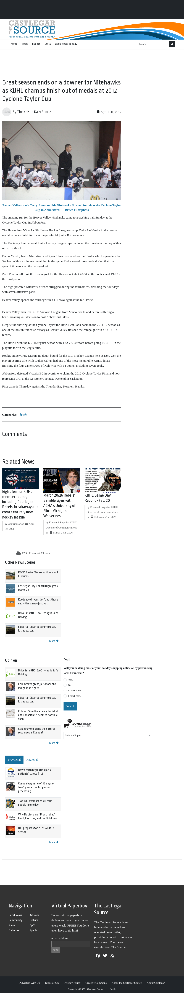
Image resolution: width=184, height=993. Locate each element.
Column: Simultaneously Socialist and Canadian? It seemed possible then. (38, 715)
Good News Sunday (66, 43)
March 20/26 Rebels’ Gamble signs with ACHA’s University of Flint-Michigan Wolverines (59, 505)
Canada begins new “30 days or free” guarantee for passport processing (36, 787)
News (25, 43)
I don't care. (74, 695)
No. (70, 685)
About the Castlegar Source (127, 982)
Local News (15, 915)
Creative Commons (96, 982)
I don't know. (75, 690)
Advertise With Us (29, 982)
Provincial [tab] (14, 759)
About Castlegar (156, 982)
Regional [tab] (32, 759)
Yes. (70, 679)
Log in (113, 989)
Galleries (14, 930)
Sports (24, 414)
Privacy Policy (72, 982)
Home (13, 43)
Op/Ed (33, 925)
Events (36, 43)
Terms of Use (52, 982)
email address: (60, 938)
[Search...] (153, 44)
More (54, 641)
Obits (47, 43)
